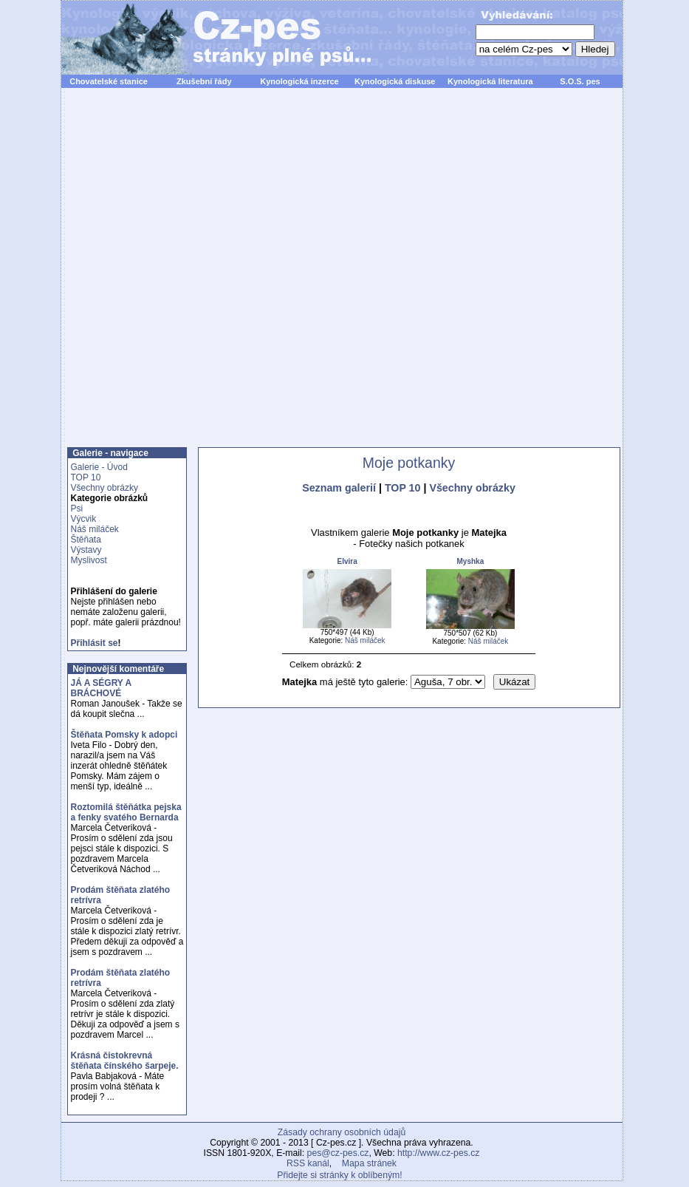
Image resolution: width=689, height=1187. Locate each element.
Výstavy (86, 550)
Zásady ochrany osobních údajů (341, 1132)
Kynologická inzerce (299, 81)
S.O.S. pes (580, 81)
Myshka (470, 561)
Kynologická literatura (490, 81)
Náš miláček (95, 529)
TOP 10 (86, 477)
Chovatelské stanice (108, 81)
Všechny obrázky (104, 488)
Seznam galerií (339, 488)
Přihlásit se (94, 643)
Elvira (347, 561)
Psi (77, 508)
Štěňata (86, 539)
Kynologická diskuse (394, 81)
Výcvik (84, 519)
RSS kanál (308, 1163)
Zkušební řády (204, 81)
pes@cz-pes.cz (338, 1153)
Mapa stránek (369, 1163)
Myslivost (89, 560)
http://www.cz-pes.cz (438, 1153)
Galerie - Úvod (99, 467)
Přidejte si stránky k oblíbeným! (339, 1175)
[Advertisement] (230, 275)
